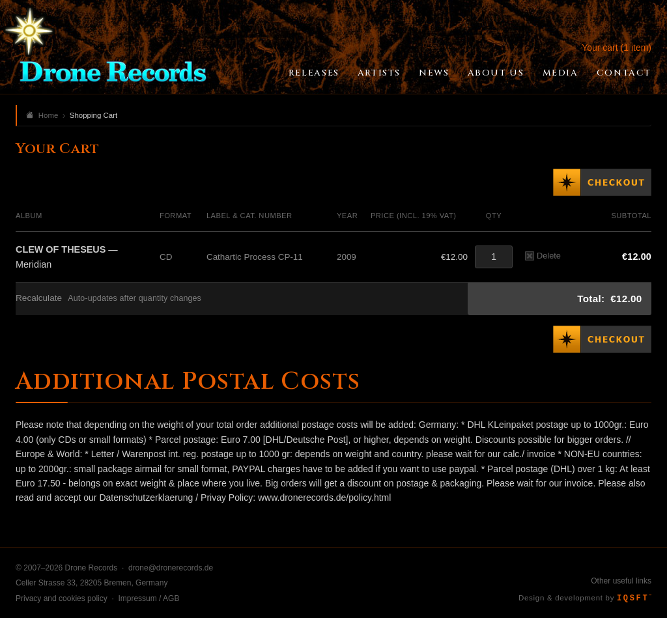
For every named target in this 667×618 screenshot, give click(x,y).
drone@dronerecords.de (170, 567)
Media (560, 73)
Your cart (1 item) (616, 47)
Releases (314, 73)
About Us (496, 73)
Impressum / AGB (148, 598)
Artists (379, 73)
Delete (543, 255)
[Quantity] (494, 257)
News (434, 73)
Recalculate (39, 298)
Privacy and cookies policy (61, 598)
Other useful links (621, 580)
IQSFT (634, 598)
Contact (624, 73)
